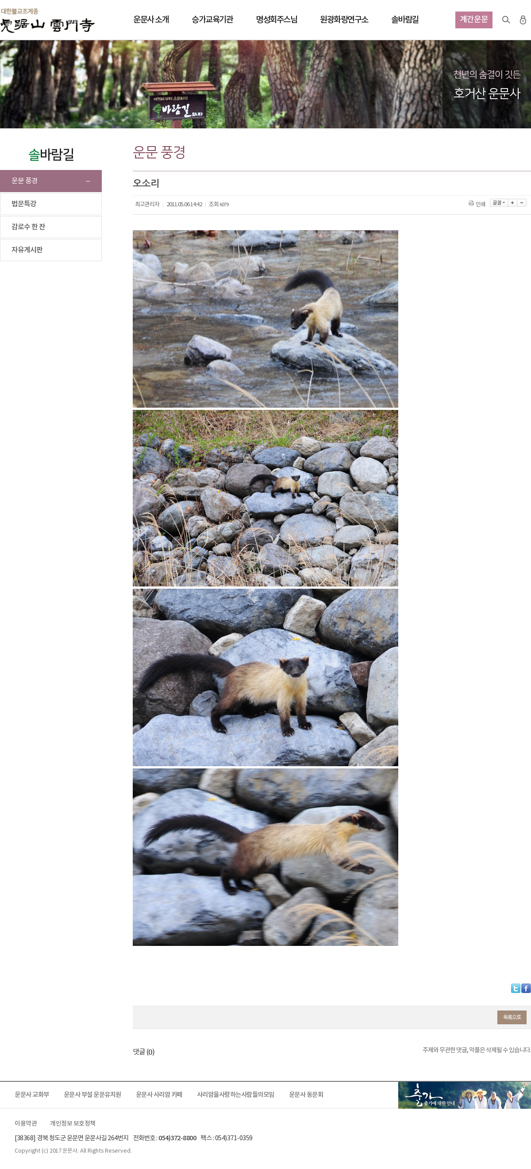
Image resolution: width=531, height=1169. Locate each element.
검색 (506, 20)
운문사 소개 (151, 20)
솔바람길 (405, 20)
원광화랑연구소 (344, 20)
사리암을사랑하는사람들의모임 (235, 1095)
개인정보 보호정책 (73, 1124)
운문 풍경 (25, 181)
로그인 (523, 20)
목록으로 (512, 1017)
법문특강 (24, 204)
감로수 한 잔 (28, 227)
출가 (464, 1095)
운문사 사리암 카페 (159, 1095)
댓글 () (143, 1052)
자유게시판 (27, 250)
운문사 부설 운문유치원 (92, 1095)
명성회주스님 (276, 20)
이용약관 (26, 1124)
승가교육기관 (212, 20)
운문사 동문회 (306, 1095)
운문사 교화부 (32, 1095)
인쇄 (477, 204)
